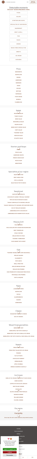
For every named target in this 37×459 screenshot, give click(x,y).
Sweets (18, 51)
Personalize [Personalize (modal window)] (10, 455)
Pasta (18, 40)
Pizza (18, 12)
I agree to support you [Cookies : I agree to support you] (10, 449)
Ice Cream (18, 55)
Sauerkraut (18, 28)
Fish (18, 36)
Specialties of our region (18, 24)
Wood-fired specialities (18, 48)
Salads (18, 16)
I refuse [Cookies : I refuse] (10, 452)
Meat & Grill (18, 32)
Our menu (18, 59)
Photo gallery (33, 2)
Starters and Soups (18, 20)
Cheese (18, 44)
